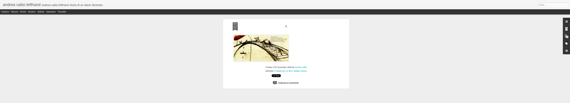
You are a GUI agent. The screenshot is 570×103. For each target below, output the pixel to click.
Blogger (294, 101)
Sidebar (40, 12)
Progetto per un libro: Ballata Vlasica (290, 45)
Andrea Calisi (301, 41)
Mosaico (31, 12)
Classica (5, 12)
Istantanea (51, 12)
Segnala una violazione (305, 101)
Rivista (23, 12)
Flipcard (14, 12)
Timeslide (62, 12)
